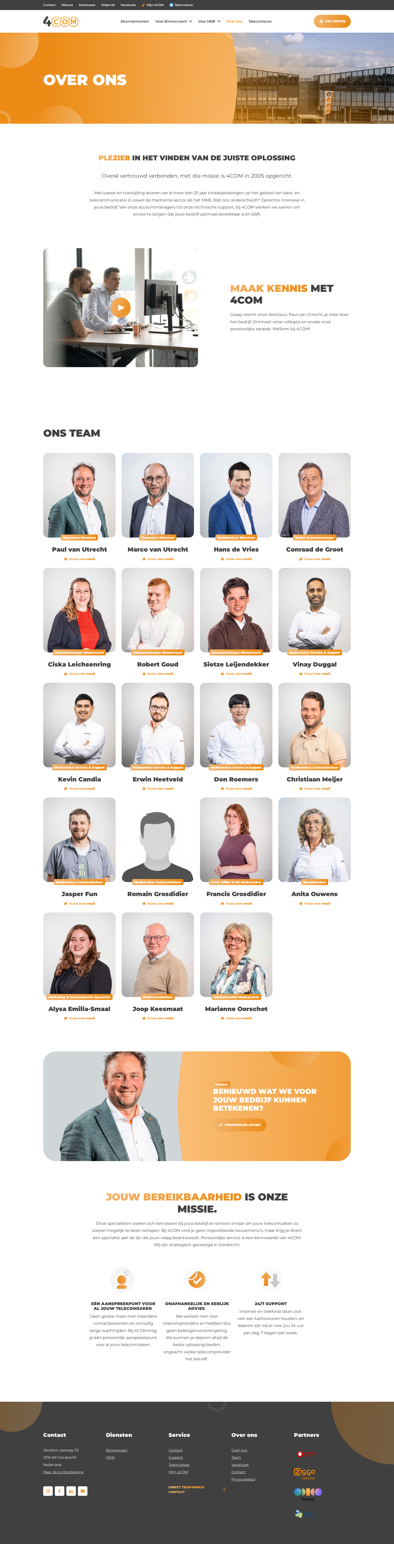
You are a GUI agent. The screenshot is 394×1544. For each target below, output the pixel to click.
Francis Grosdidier (236, 894)
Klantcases (87, 5)
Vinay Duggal (315, 664)
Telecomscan (260, 21)
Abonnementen (134, 21)
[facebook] (59, 1491)
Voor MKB (206, 21)
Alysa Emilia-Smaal (79, 1009)
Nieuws (67, 5)
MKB (110, 1457)
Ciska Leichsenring (79, 664)
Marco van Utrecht (158, 549)
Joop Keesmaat (158, 1009)
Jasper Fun (79, 894)
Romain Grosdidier (157, 894)
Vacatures (128, 5)
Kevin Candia (79, 779)
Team (236, 1457)
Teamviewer (181, 5)
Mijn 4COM (153, 5)
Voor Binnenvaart (171, 21)
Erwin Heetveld (158, 779)
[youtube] (82, 1491)
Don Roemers (236, 779)
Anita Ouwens (314, 894)
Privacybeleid (243, 1479)
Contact (49, 5)
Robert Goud (157, 664)
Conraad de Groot (314, 549)
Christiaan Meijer (315, 779)
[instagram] (48, 1491)
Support (176, 1457)
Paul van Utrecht (79, 549)
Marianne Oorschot (236, 1009)
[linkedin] (71, 1491)
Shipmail (108, 5)
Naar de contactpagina (63, 1472)
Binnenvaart (117, 1450)
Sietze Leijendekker (236, 664)
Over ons (234, 21)
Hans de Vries (236, 549)
